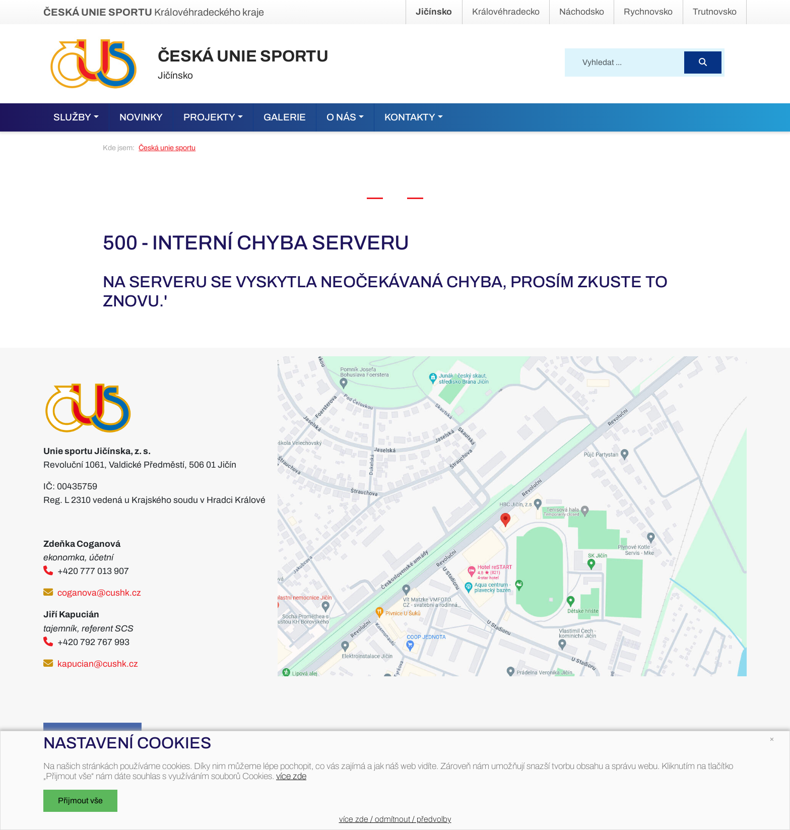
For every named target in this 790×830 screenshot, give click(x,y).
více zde (291, 776)
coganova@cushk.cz (99, 593)
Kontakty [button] (409, 117)
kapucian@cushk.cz (97, 664)
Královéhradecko (506, 12)
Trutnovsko (715, 12)
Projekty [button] (209, 117)
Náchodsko (581, 12)
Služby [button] (72, 117)
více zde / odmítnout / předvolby (395, 819)
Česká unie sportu (167, 148)
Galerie (285, 117)
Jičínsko (434, 12)
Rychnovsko (648, 12)
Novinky (141, 117)
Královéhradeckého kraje (153, 12)
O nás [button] (341, 117)
